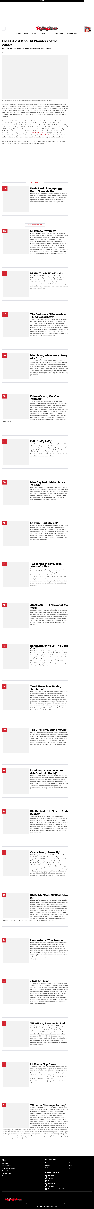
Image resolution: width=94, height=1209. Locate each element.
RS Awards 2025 (72, 33)
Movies (42, 33)
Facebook (49, 1176)
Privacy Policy (6, 1165)
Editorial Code (6, 1173)
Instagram (50, 1184)
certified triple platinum (38, 133)
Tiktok (48, 1181)
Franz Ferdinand (46, 135)
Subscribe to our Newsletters (55, 1189)
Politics (71, 1165)
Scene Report (59, 33)
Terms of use (6, 1170)
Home (3, 37)
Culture (34, 33)
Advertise (5, 1163)
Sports (71, 1167)
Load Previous (35, 182)
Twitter (49, 1178)
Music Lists (13, 37)
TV (49, 33)
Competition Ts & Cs (8, 1168)
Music (26, 33)
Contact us (5, 1175)
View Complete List (35, 225)
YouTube (49, 1186)
